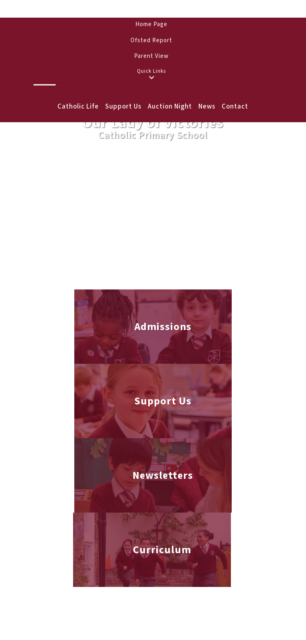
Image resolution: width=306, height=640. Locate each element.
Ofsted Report (151, 40)
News (206, 106)
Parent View (151, 56)
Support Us (123, 106)
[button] (151, 77)
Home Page (151, 24)
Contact (235, 106)
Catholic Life (78, 106)
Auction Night (170, 106)
